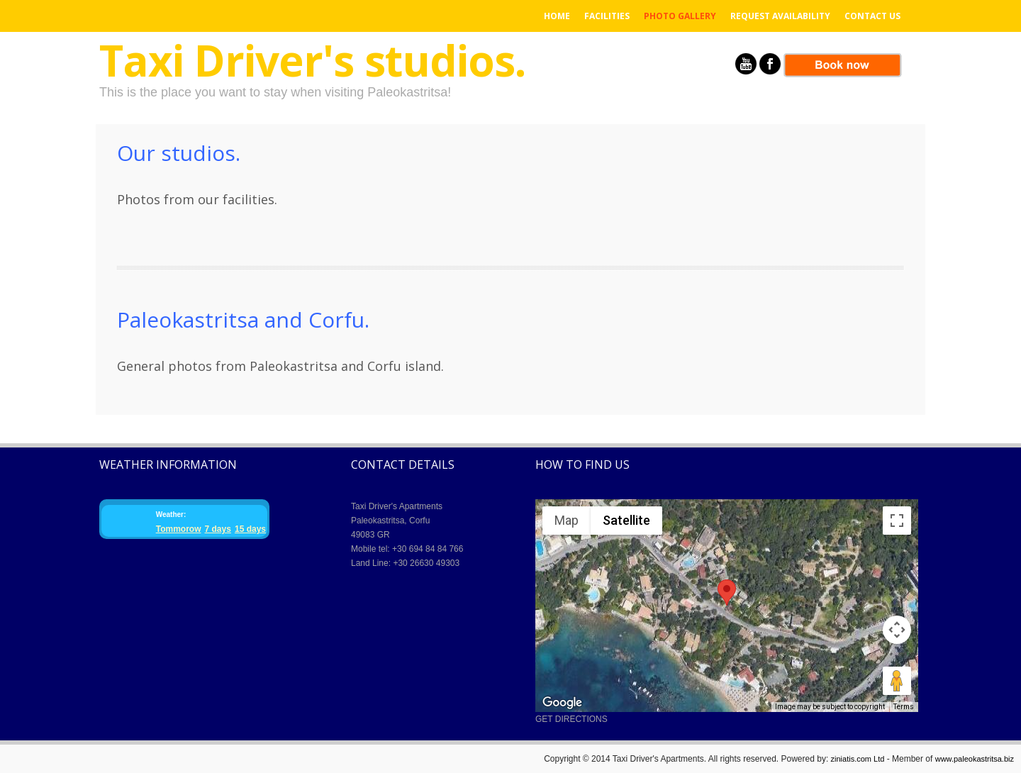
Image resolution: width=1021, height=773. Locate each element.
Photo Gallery (680, 16)
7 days (218, 529)
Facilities (607, 16)
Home (557, 16)
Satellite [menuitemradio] (626, 520)
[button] (727, 592)
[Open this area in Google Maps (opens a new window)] (562, 703)
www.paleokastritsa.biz (974, 759)
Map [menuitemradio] (566, 520)
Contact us (872, 16)
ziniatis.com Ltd (858, 759)
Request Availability (780, 16)
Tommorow (178, 529)
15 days (250, 529)
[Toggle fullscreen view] (897, 520)
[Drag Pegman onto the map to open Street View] (897, 681)
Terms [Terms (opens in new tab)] (903, 707)
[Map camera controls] (897, 630)
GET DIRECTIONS (571, 719)
